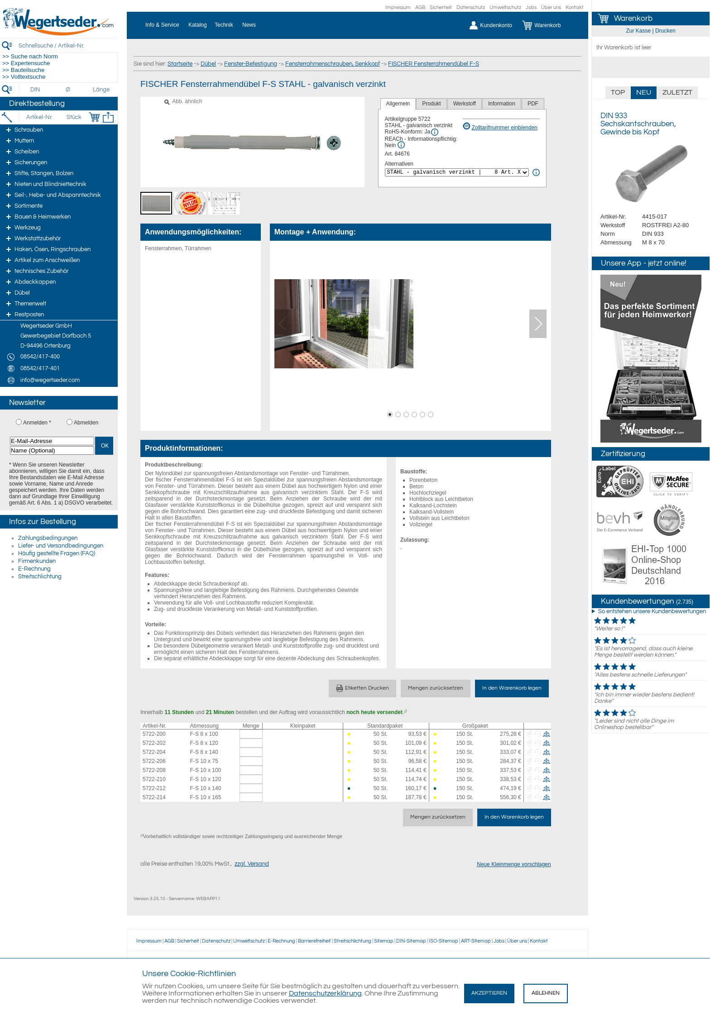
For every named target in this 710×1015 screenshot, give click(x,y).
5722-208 (154, 770)
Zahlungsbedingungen (47, 538)
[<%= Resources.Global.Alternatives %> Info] (536, 172)
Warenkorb (633, 18)
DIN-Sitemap (411, 941)
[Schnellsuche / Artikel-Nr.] (68, 45)
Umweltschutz (505, 7)
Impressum (398, 7)
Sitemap (383, 941)
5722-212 (154, 788)
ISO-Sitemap (443, 941)
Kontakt (575, 7)
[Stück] (73, 117)
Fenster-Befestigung (250, 64)
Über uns (551, 7)
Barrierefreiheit (314, 941)
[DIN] (35, 89)
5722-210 (154, 779)
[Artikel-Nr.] (39, 117)
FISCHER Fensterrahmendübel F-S (433, 64)
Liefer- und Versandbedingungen (60, 546)
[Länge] (101, 89)
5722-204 (154, 752)
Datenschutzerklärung (325, 993)
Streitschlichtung (40, 576)
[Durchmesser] (68, 89)
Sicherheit (441, 7)
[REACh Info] (401, 144)
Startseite (180, 64)
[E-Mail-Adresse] (52, 441)
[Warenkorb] (548, 25)
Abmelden (86, 422)
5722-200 (154, 734)
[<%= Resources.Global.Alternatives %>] (457, 172)
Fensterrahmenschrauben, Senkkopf (332, 64)
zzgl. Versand (252, 864)
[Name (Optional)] (52, 450)
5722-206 (154, 761)
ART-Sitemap (476, 941)
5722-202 (154, 743)
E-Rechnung (34, 569)
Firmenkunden (37, 561)
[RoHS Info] (434, 132)
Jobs (531, 7)
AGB (420, 7)
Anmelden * (37, 422)
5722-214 (154, 797)
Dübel (208, 64)
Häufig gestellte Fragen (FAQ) (56, 553)
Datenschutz (470, 7)
